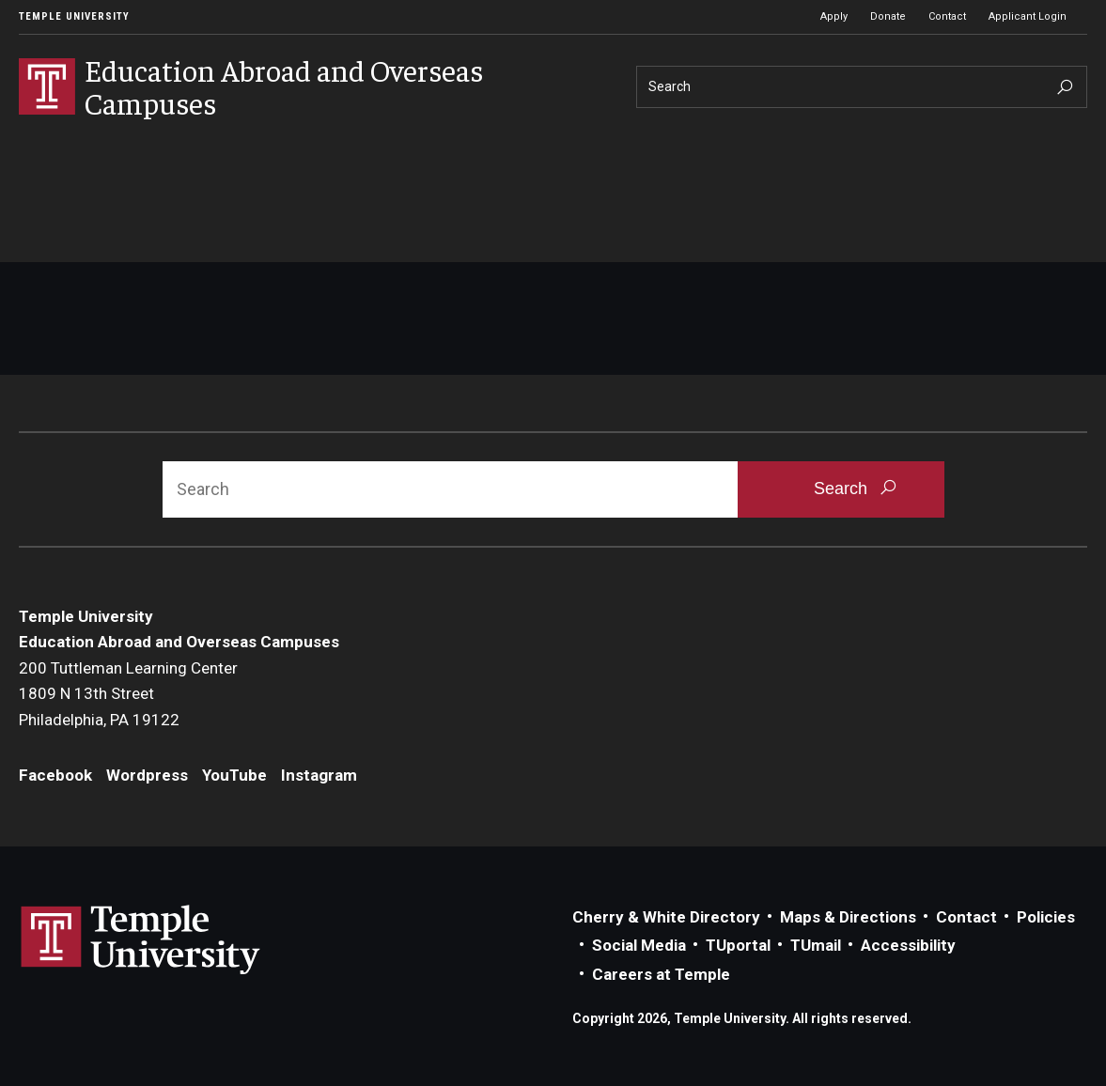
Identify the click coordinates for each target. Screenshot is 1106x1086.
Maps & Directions (848, 917)
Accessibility (908, 945)
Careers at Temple (661, 974)
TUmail (815, 945)
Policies (1046, 917)
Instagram (319, 775)
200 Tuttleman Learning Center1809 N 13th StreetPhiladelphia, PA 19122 (128, 694)
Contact (947, 16)
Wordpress (147, 775)
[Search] (861, 87)
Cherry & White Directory (666, 917)
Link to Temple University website (141, 940)
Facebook (55, 775)
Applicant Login (1028, 16)
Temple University (74, 16)
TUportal (738, 945)
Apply (834, 16)
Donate (888, 16)
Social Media (639, 945)
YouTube (234, 775)
